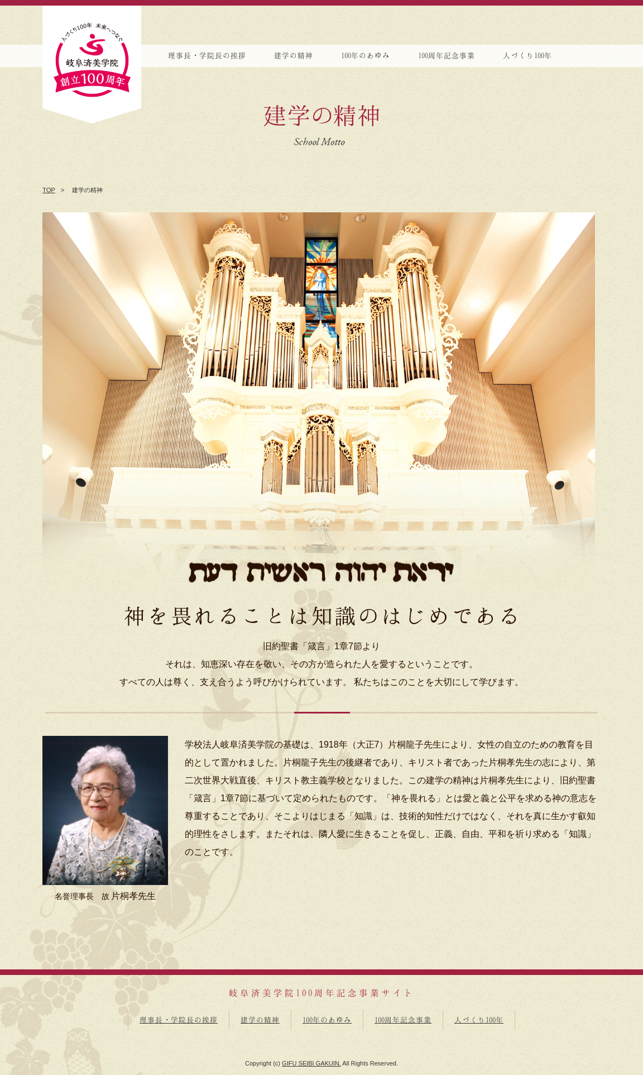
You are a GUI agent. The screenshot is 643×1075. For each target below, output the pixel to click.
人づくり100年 (478, 1020)
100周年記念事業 (403, 1020)
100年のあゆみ (327, 1020)
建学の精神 (260, 1020)
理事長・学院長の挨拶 (179, 1020)
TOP (48, 190)
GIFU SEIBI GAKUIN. (311, 1063)
